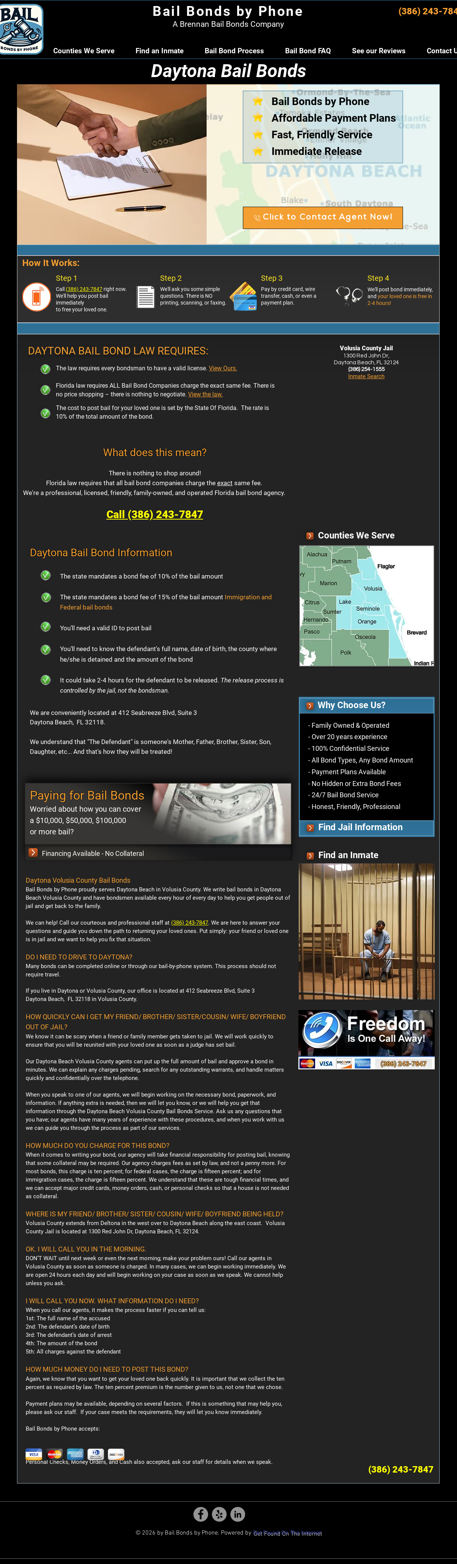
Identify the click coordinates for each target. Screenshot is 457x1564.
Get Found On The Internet (287, 1533)
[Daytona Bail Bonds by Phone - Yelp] (219, 1514)
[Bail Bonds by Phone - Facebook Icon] (200, 1514)
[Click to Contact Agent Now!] (323, 218)
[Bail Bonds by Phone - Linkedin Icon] (237, 1514)
